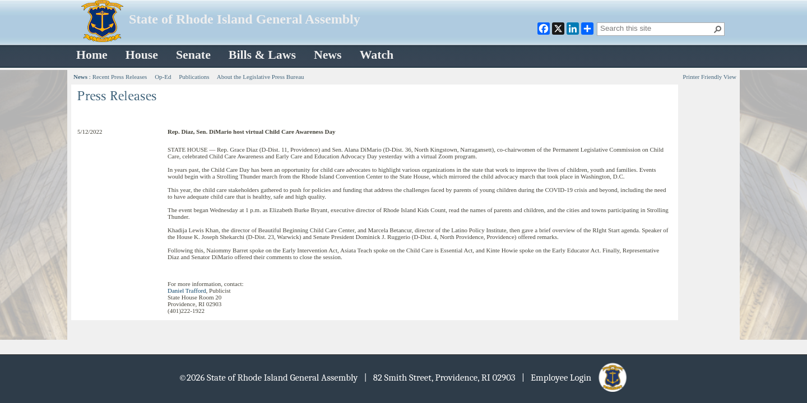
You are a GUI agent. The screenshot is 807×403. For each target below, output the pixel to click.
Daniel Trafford (187, 290)
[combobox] (656, 28)
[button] (718, 29)
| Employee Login (575, 377)
